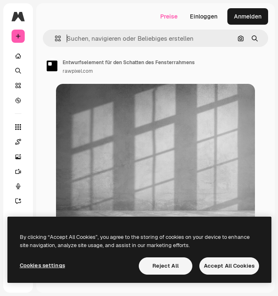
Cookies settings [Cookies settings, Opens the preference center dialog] (42, 265)
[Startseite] (18, 55)
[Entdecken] (18, 100)
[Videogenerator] (22, 171)
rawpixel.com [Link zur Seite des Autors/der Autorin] (78, 71)
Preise (169, 16)
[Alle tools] (18, 127)
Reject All (165, 265)
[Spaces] (22, 141)
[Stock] (18, 85)
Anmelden (248, 16)
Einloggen (203, 16)
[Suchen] (18, 70)
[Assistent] (22, 201)
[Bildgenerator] (22, 156)
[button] (54, 38)
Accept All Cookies (229, 265)
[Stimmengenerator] (22, 186)
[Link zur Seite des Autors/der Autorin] (51, 65)
